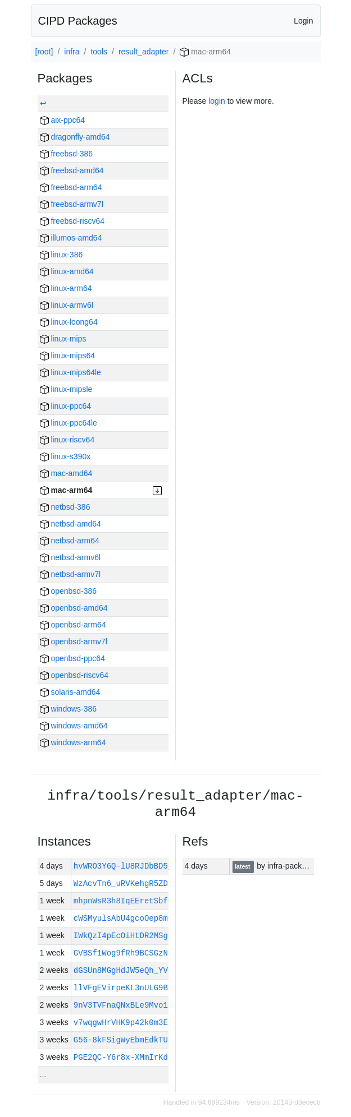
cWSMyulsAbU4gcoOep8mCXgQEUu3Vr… (147, 918)
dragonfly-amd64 (75, 136)
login (216, 100)
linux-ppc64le (68, 422)
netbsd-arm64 (69, 540)
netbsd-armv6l (70, 557)
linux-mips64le (70, 372)
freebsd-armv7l (71, 204)
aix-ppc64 (62, 120)
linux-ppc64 (66, 405)
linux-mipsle (66, 389)
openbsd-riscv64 (74, 675)
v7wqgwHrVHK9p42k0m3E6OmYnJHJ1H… (147, 1022)
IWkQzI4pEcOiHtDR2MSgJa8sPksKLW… (147, 935)
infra (71, 51)
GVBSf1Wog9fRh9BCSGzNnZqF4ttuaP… (147, 953)
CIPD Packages (77, 21)
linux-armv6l (66, 305)
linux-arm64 (66, 288)
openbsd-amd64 (74, 607)
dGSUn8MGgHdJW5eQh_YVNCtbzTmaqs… (147, 970)
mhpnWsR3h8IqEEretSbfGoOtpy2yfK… (147, 901)
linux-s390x (65, 456)
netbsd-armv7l (70, 574)
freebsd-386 (66, 153)
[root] (44, 51)
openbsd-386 (68, 591)
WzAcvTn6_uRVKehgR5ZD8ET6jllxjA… (147, 883)
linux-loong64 (69, 321)
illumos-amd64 (71, 237)
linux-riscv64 (67, 439)
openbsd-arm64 (73, 624)
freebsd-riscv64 (72, 220)
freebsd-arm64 (71, 187)
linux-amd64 (67, 271)
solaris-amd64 (70, 691)
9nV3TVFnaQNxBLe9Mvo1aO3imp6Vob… (147, 1005)
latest (243, 866)
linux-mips (63, 338)
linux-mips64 (67, 355)
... (43, 1074)
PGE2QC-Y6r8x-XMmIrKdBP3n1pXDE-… (147, 1057)
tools (98, 51)
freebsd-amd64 (72, 170)
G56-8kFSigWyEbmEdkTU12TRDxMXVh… (147, 1040)
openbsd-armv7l (73, 641)
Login (303, 20)
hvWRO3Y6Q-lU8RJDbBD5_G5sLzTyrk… (149, 866)
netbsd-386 (65, 506)
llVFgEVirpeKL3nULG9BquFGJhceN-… (147, 987)
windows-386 (68, 708)
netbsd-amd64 (70, 523)
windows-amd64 (74, 725)
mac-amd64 (66, 473)
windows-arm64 (73, 742)
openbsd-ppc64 (72, 658)
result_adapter (143, 51)
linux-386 (61, 254)
